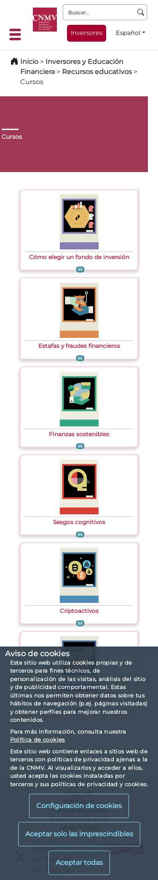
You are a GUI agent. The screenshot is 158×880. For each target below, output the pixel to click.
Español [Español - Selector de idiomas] (128, 33)
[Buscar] (141, 12)
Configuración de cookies (79, 806)
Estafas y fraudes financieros (79, 345)
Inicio (29, 62)
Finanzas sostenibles (79, 434)
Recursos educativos (97, 72)
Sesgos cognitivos (79, 522)
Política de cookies (37, 739)
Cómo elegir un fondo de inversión (79, 257)
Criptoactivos (79, 610)
